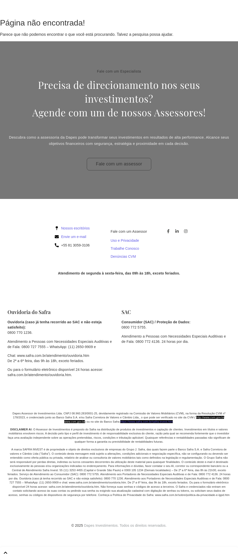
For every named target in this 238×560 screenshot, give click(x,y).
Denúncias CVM (123, 256)
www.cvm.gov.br (74, 421)
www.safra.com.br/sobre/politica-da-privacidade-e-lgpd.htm (192, 494)
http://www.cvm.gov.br (210, 417)
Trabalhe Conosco (124, 248)
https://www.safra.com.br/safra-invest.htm (146, 421)
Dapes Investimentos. (101, 525)
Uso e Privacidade (124, 240)
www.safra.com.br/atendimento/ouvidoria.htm (53, 356)
